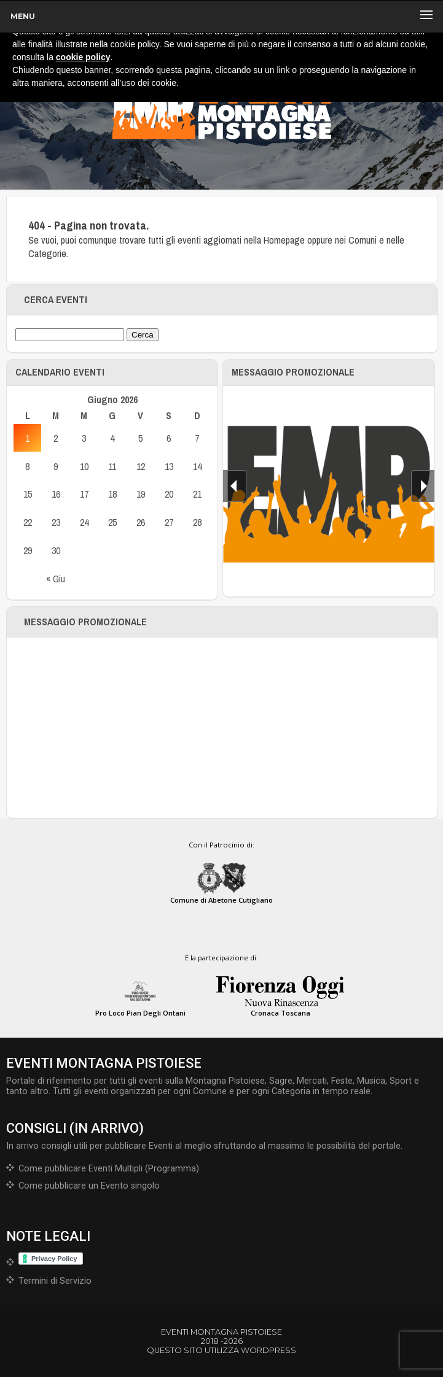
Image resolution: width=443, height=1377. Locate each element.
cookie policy (83, 57)
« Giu (55, 578)
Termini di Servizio (55, 1281)
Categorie (47, 253)
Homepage (284, 240)
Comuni (362, 240)
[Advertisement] (222, 728)
